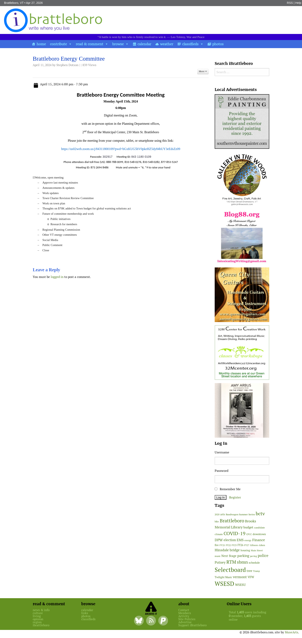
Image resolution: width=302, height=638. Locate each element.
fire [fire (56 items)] (217, 545)
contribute (58, 44)
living (37, 616)
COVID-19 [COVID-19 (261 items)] (234, 533)
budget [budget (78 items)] (248, 527)
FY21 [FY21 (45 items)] (222, 545)
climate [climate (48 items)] (219, 534)
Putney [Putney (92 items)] (220, 562)
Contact (183, 610)
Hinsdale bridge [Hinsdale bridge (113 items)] (227, 550)
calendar (144, 44)
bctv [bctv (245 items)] (260, 513)
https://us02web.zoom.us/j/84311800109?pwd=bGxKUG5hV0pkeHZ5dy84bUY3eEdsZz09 (120, 149)
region (37, 622)
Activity (183, 616)
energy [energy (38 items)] (247, 540)
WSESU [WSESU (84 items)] (240, 585)
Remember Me (228, 489)
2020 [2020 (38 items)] (217, 514)
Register (235, 497)
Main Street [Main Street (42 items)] (257, 550)
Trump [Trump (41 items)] (256, 571)
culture (38, 613)
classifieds (190, 44)
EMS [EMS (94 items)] (240, 540)
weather (166, 44)
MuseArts (291, 632)
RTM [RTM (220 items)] (231, 562)
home (41, 44)
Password (221, 471)
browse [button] (118, 44)
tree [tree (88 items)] (249, 571)
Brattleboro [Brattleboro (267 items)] (232, 521)
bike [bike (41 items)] (217, 521)
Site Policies (186, 619)
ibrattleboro (41, 625)
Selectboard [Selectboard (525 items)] (230, 570)
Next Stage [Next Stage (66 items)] (229, 556)
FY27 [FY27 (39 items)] (246, 545)
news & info (41, 610)
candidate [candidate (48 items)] (259, 527)
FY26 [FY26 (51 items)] (240, 545)
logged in (57, 277)
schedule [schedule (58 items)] (254, 562)
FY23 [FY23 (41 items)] (234, 545)
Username (222, 452)
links (84, 613)
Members (184, 613)
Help (298, 2)
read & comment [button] (89, 44)
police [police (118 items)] (263, 555)
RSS (290, 2)
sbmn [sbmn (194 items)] (242, 562)
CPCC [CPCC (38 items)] (249, 534)
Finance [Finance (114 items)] (258, 540)
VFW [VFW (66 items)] (251, 577)
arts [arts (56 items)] (222, 514)
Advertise (185, 622)
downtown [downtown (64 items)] (259, 534)
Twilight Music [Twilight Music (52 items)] (223, 577)
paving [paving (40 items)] (253, 556)
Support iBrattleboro (192, 625)
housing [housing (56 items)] (245, 550)
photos (218, 44)
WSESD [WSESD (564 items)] (224, 584)
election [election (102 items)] (230, 540)
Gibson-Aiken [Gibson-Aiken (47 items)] (257, 545)
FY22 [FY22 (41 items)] (228, 545)
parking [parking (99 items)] (243, 555)
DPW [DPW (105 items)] (219, 540)
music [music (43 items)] (218, 556)
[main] (121, 169)
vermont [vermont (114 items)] (240, 577)
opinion (38, 619)
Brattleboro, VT (14, 2)
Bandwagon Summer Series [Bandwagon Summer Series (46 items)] (240, 514)
